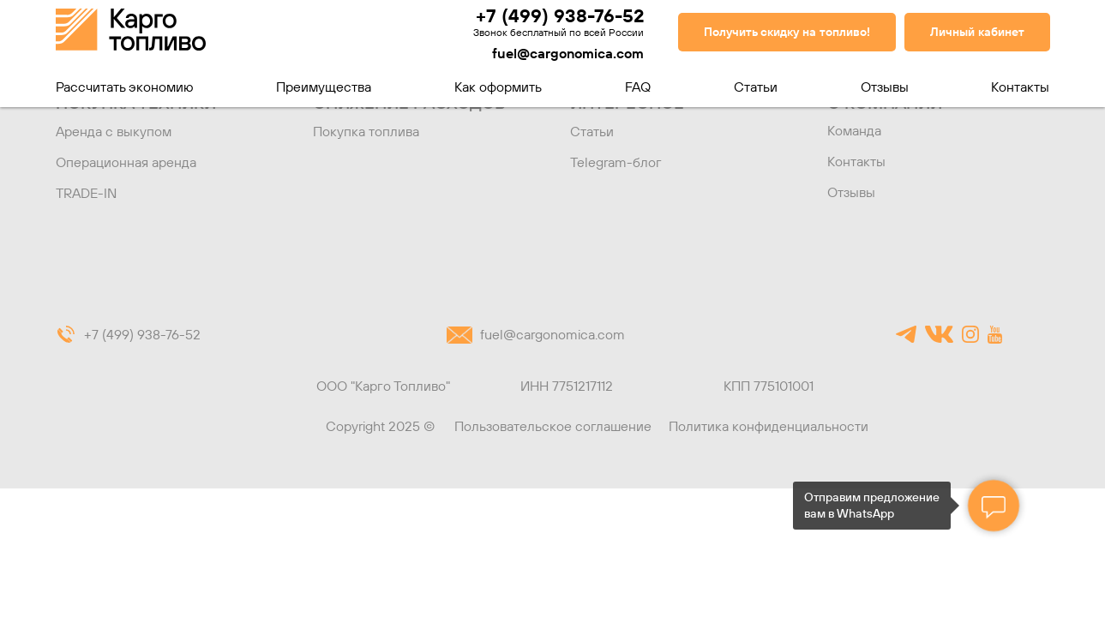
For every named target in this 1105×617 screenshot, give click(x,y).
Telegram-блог (616, 162)
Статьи (756, 86)
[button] (787, 32)
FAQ (638, 86)
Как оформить (498, 86)
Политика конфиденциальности (768, 425)
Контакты (1020, 86)
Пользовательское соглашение (553, 425)
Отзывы (885, 86)
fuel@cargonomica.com (568, 53)
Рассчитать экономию (125, 86)
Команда (854, 130)
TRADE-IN (86, 192)
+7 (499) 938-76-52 (560, 15)
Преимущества (323, 86)
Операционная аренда (126, 162)
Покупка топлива (366, 131)
